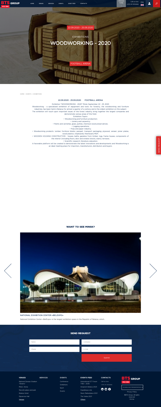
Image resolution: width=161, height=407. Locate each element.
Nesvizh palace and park (27, 390)
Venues (41, 3)
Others (82, 399)
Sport (62, 388)
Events (61, 3)
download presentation (132, 387)
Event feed (71, 3)
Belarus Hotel (23, 393)
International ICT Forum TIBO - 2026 (88, 382)
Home (32, 3)
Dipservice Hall (24, 396)
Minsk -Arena (23, 387)
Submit (107, 358)
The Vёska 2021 (86, 396)
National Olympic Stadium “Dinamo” (28, 382)
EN (142, 4)
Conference (64, 381)
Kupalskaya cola (86, 390)
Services (51, 3)
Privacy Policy (132, 392)
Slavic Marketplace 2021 (88, 393)
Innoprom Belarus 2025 (88, 387)
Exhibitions (37, 94)
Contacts (83, 3)
